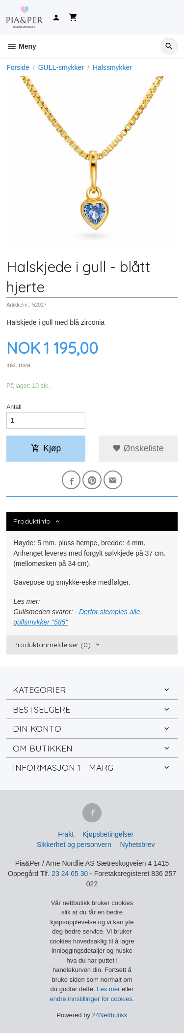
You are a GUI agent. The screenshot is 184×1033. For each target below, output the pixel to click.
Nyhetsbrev (137, 844)
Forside (17, 67)
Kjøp (46, 448)
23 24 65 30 (70, 873)
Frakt (66, 834)
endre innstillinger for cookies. (92, 998)
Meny (21, 46)
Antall (14, 407)
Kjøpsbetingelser (107, 834)
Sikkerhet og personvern (74, 844)
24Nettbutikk (110, 1015)
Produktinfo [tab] (32, 521)
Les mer (109, 989)
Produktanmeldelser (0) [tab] (52, 644)
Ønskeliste (138, 448)
